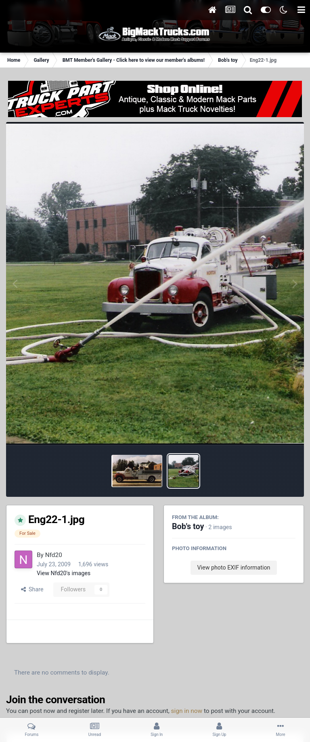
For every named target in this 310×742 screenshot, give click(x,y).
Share (32, 589)
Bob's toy (188, 526)
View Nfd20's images (63, 573)
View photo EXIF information (233, 567)
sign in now (187, 711)
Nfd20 (53, 555)
